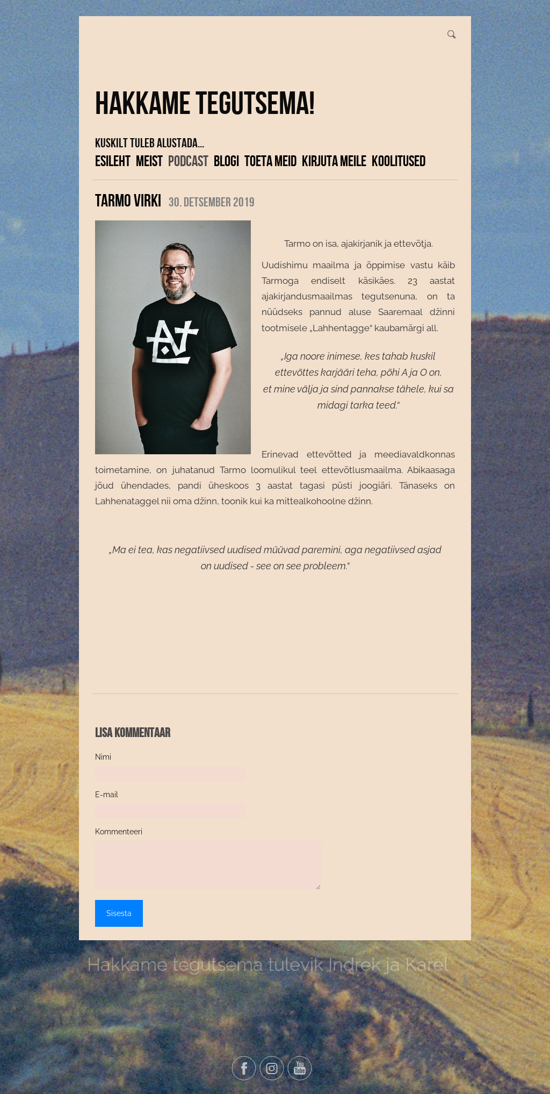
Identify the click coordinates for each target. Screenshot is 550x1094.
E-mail (106, 794)
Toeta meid (270, 161)
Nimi (103, 757)
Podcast (188, 161)
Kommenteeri (118, 831)
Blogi (226, 161)
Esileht (113, 161)
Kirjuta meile (334, 161)
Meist (149, 161)
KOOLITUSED (398, 161)
